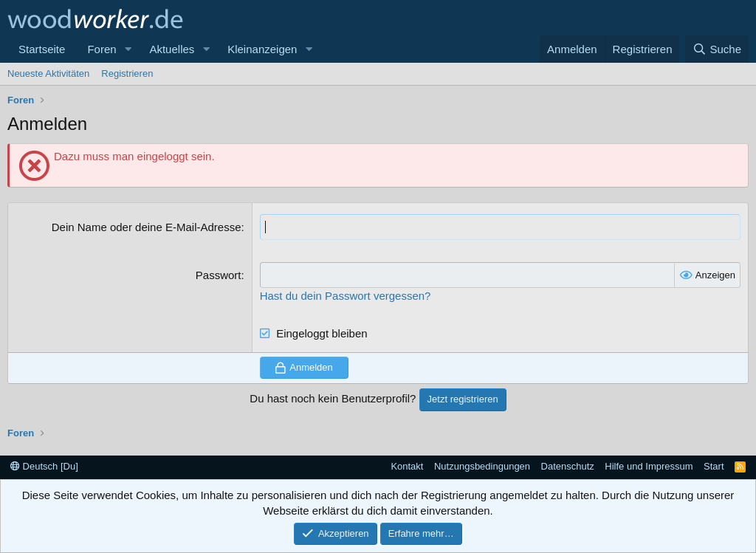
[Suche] (717, 49)
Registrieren (127, 73)
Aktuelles (171, 49)
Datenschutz (567, 466)
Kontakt (407, 466)
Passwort (218, 275)
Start (714, 466)
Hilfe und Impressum (649, 466)
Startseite (41, 49)
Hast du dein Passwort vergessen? (345, 295)
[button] (127, 49)
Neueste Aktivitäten (48, 73)
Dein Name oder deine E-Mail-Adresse (146, 227)
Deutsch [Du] (44, 466)
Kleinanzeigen (262, 49)
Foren (101, 49)
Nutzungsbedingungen (482, 466)
